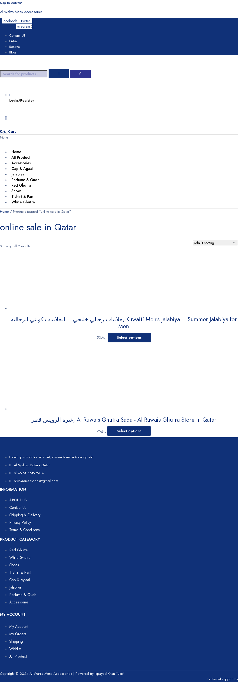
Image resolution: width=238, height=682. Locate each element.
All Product (20, 157)
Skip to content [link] (11, 2)
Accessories (21, 163)
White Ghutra (23, 202)
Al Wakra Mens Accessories (21, 11)
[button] (119, 140)
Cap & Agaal (22, 168)
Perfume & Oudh (25, 179)
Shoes (16, 191)
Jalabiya (17, 174)
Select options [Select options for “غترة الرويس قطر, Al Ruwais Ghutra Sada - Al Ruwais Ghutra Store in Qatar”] (129, 431)
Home (16, 152)
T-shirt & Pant (23, 196)
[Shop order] (215, 243)
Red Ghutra (21, 185)
